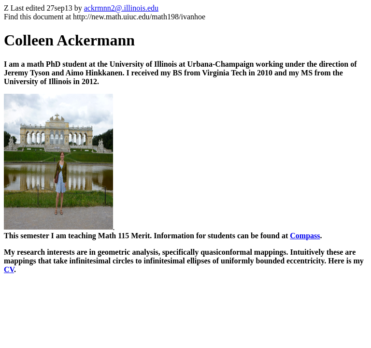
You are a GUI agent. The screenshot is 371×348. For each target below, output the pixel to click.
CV (9, 269)
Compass (305, 236)
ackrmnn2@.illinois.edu (121, 8)
